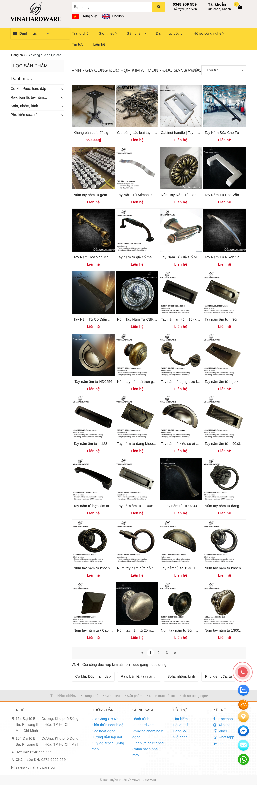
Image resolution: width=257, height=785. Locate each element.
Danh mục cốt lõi (169, 33)
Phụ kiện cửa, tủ (24, 115)
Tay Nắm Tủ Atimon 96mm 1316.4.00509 (150, 195)
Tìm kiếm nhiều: (63, 695)
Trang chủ (80, 33)
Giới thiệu (108, 33)
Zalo (219, 743)
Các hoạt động (103, 731)
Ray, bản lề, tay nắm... (29, 97)
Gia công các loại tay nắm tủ (140, 133)
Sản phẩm (136, 33)
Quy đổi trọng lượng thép (108, 746)
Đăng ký (179, 731)
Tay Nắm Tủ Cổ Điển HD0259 (97, 319)
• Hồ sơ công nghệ (194, 696)
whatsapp (223, 737)
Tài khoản (217, 4)
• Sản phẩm (133, 696)
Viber (220, 731)
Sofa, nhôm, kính (24, 106)
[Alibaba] (243, 704)
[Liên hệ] (243, 716)
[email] (243, 730)
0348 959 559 (185, 4)
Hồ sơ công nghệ (209, 33)
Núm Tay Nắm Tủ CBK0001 (139, 319)
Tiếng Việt (85, 16)
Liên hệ (99, 44)
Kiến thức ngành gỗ (107, 725)
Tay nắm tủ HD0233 (181, 506)
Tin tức (77, 44)
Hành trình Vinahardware (143, 722)
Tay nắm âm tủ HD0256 (93, 382)
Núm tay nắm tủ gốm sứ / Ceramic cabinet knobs (113, 195)
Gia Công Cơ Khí (105, 719)
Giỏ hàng (180, 737)
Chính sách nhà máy (145, 752)
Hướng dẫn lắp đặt (107, 737)
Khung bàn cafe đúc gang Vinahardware (106, 133)
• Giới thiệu (111, 696)
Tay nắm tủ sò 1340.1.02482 (184, 568)
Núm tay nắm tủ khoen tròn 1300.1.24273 (107, 568)
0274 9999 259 (41, 760)
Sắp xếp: (192, 70)
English (113, 16)
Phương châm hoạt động (147, 734)
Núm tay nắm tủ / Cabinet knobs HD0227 (106, 630)
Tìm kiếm (180, 719)
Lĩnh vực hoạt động (148, 743)
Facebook (224, 719)
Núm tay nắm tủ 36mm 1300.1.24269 (190, 630)
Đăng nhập (182, 725)
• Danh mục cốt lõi (161, 696)
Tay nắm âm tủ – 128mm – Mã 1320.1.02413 (109, 444)
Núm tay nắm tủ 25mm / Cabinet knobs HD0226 (155, 630)
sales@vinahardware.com (36, 767)
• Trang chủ (90, 696)
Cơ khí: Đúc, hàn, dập (28, 89)
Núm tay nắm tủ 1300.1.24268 (229, 630)
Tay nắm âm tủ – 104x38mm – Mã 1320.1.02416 (199, 319)
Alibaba (222, 725)
